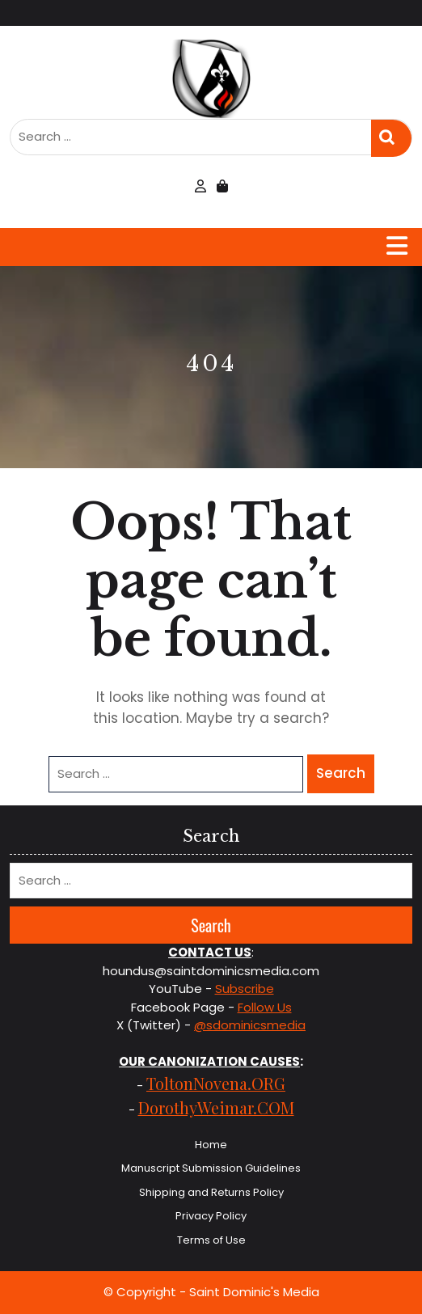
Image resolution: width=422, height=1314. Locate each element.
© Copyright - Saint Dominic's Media (211, 1291)
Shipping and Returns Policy (211, 1192)
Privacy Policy (211, 1215)
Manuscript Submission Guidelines (211, 1168)
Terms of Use (211, 1240)
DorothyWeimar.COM (216, 1107)
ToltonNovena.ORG (215, 1083)
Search (391, 138)
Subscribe (244, 988)
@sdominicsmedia (250, 1024)
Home (211, 1144)
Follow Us (265, 1007)
